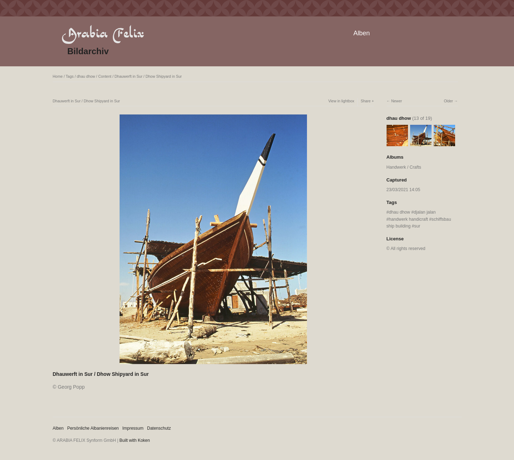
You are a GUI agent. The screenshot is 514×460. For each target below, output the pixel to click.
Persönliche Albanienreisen (93, 428)
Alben (361, 33)
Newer (396, 101)
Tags (70, 76)
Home (58, 76)
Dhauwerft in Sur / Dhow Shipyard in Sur (148, 76)
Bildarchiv (88, 51)
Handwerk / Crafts (404, 167)
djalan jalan (425, 212)
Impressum (132, 428)
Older (448, 101)
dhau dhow (86, 76)
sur (417, 226)
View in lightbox (341, 101)
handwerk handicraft (408, 219)
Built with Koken (135, 440)
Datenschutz (159, 428)
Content (104, 76)
